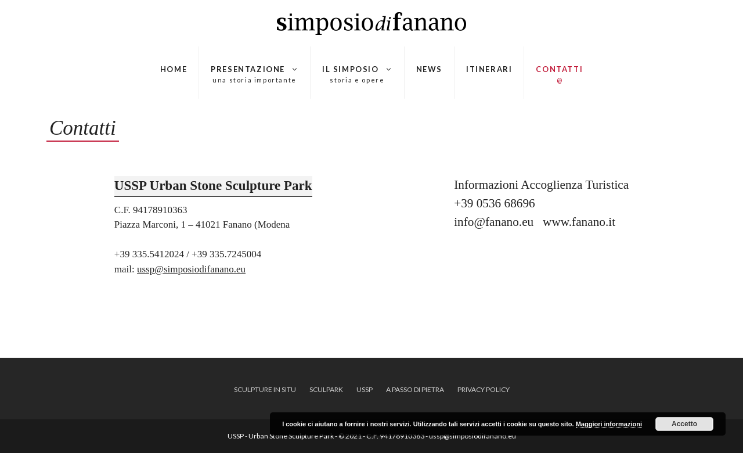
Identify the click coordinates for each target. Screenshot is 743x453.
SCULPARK (326, 389)
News (429, 69)
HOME (173, 69)
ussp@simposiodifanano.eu (191, 269)
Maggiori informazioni (609, 423)
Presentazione (254, 74)
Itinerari (489, 69)
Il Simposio (357, 74)
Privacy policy (483, 389)
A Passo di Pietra (415, 389)
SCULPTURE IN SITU (265, 389)
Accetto (684, 424)
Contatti (559, 74)
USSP (364, 389)
